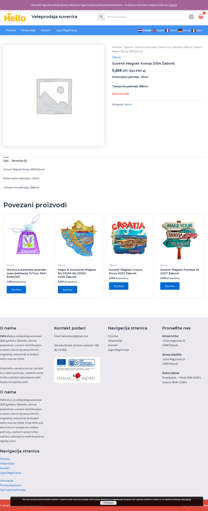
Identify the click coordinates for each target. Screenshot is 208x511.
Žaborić (188, 47)
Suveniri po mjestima (170, 47)
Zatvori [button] (173, 5)
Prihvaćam (108, 503)
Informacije (6, 481)
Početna (116, 47)
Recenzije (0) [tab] (19, 161)
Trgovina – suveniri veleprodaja (140, 47)
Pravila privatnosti (10, 485)
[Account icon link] (191, 16)
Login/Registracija (10, 473)
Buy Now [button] (16, 289)
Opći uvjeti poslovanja (13, 490)
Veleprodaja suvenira (54, 16)
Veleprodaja (7, 463)
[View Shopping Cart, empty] (201, 17)
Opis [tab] (5, 161)
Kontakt (5, 468)
